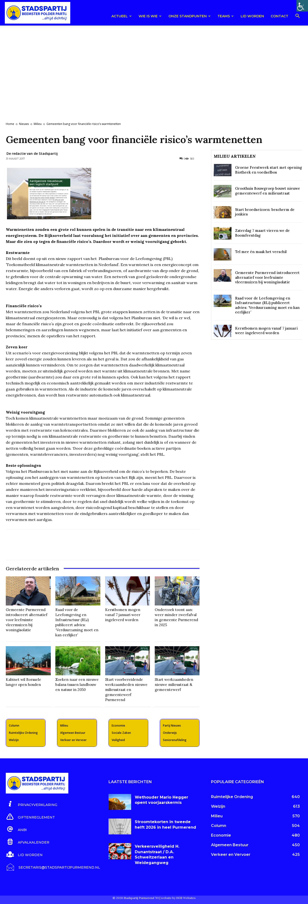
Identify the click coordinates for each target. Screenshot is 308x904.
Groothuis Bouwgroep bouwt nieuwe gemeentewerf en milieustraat (267, 190)
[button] (297, 17)
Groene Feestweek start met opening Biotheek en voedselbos (268, 170)
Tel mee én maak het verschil (261, 251)
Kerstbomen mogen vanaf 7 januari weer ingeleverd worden (122, 614)
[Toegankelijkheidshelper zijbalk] (302, 6)
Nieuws (24, 124)
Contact (279, 16)
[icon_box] (31, 804)
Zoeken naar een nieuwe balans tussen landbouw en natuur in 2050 (77, 684)
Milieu (38, 124)
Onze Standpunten (189, 16)
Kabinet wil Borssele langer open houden (23, 682)
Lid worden (252, 16)
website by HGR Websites (178, 898)
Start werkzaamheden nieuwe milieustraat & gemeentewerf (174, 684)
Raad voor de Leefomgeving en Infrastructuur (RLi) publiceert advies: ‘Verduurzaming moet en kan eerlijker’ (76, 622)
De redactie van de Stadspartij (32, 153)
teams (226, 16)
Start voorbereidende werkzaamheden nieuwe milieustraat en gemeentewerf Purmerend (126, 689)
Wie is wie (150, 16)
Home (10, 124)
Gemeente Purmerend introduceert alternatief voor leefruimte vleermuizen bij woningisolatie (26, 619)
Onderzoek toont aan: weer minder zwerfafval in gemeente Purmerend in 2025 (176, 617)
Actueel (121, 16)
